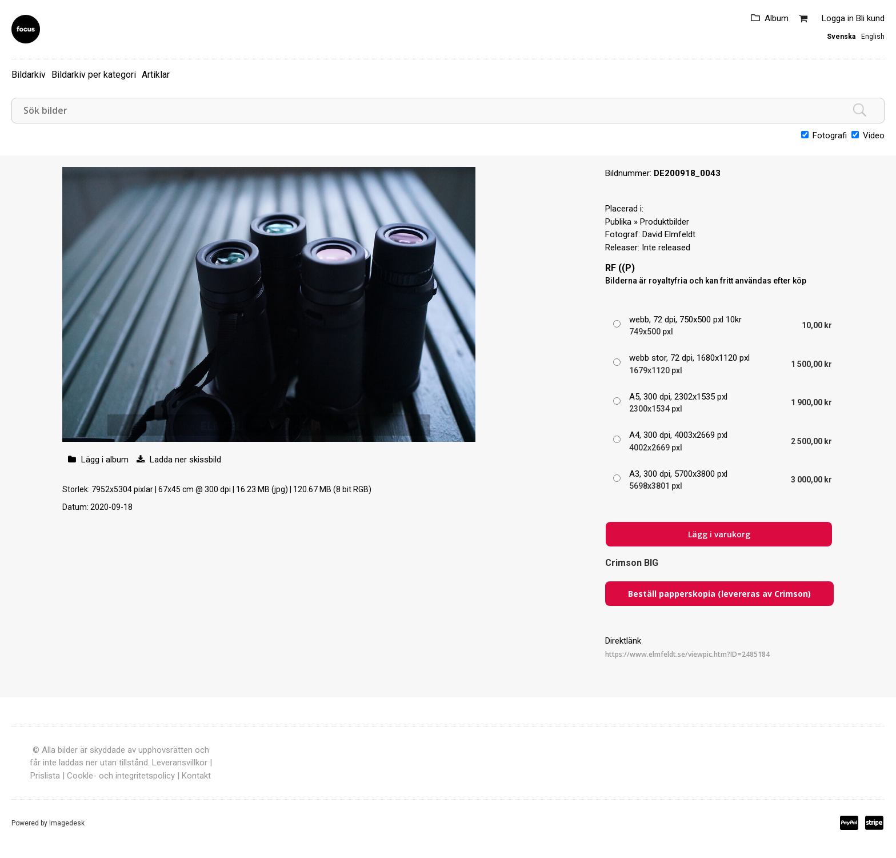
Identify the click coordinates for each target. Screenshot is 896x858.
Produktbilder (664, 222)
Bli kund (870, 18)
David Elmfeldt (668, 234)
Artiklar (156, 74)
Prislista (45, 776)
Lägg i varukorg (719, 534)
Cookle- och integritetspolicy (121, 776)
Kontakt (196, 776)
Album (777, 18)
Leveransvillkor (179, 762)
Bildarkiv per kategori (93, 74)
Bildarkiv (28, 74)
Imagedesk (67, 823)
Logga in (838, 18)
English (873, 37)
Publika (618, 222)
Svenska (841, 37)
